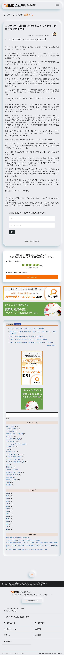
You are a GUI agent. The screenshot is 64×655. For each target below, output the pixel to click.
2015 (7, 519)
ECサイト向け (10, 426)
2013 (7, 524)
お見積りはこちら (33, 601)
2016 (7, 516)
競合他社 (8, 485)
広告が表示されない (12, 469)
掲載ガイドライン (11, 479)
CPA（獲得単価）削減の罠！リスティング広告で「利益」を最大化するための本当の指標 (31, 542)
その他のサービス (10, 629)
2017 (7, 514)
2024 (7, 498)
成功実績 (38, 629)
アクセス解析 (17, 39)
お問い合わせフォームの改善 (14, 434)
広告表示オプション (12, 474)
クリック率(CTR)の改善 (13, 439)
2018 (7, 511)
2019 (7, 508)
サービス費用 (39, 623)
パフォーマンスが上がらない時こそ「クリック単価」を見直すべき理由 (26, 549)
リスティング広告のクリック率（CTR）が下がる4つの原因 (26, 328)
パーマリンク (41, 39)
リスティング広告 (18, 14)
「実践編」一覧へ (51, 345)
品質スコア (9, 467)
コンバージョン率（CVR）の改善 (15, 444)
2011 (7, 529)
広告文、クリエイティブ (13, 472)
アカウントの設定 (11, 428)
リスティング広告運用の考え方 (15, 462)
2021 (7, 503)
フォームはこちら (32, 277)
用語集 (8, 482)
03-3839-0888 (30, 265)
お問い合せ (8, 641)
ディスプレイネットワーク (14, 454)
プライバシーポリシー (8, 653)
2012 (7, 526)
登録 (12, 232)
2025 (7, 496)
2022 (7, 501)
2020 (7, 506)
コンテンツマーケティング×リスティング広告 (14, 610)
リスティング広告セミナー (14, 457)
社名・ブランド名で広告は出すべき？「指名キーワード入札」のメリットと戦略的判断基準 (32, 332)
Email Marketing (28, 241)
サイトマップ (20, 653)
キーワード (9, 436)
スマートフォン (10, 446)
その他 (8, 449)
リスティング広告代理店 (13, 459)
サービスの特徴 (9, 623)
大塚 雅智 (46, 35)
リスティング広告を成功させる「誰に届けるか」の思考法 (26, 336)
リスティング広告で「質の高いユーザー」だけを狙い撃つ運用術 (28, 339)
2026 (7, 493)
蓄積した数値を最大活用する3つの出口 (17, 537)
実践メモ (7, 635)
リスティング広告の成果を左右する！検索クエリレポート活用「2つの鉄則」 (31, 342)
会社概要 (38, 635)
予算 (7, 464)
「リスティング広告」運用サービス (16, 617)
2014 (7, 521)
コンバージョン (10, 441)
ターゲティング (10, 451)
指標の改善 (9, 477)
